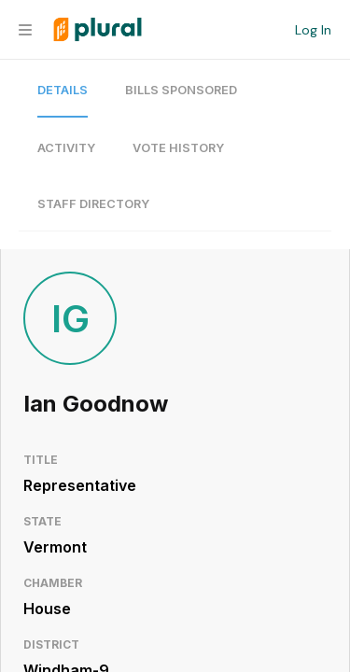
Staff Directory (93, 204)
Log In (313, 29)
